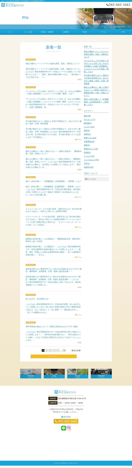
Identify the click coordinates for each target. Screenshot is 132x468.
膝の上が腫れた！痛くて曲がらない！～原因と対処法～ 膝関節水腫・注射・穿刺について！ (96, 91)
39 (64, 353)
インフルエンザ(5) (91, 160)
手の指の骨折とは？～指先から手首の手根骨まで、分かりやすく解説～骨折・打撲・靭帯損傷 (96, 79)
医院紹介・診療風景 (47, 32)
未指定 (79, 79)
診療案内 (66, 32)
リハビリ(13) (89, 156)
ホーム (9, 32)
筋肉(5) (87, 130)
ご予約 (123, 32)
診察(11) (87, 134)
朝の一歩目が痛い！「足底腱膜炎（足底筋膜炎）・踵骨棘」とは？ (96, 102)
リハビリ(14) (89, 127)
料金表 (85, 32)
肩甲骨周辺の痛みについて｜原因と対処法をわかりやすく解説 (53, 329)
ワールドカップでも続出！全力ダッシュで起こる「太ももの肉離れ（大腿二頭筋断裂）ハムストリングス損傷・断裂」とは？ (96, 66)
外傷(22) (87, 152)
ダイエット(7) (89, 119)
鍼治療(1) (88, 123)
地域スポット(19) (91, 149)
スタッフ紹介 (28, 32)
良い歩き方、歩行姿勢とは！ (38, 301)
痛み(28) (87, 116)
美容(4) (87, 145)
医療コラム (78, 139)
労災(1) (87, 163)
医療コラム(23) (90, 138)
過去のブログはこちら (53, 359)
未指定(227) (89, 167)
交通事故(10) (89, 141)
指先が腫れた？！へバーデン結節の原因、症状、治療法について (53, 64)
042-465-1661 (120, 4)
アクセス (103, 32)
